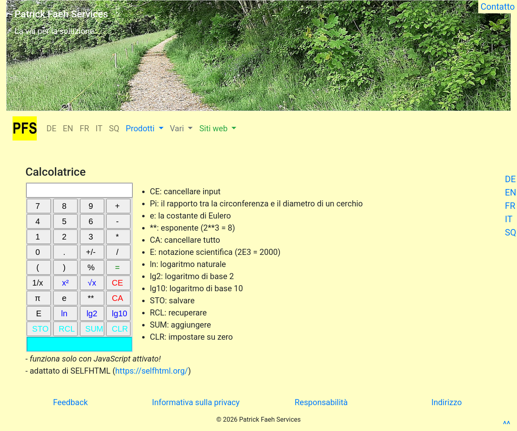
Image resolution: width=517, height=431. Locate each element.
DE (510, 179)
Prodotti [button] (141, 128)
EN (510, 192)
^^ (506, 424)
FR (510, 206)
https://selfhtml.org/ (151, 371)
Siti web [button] (214, 128)
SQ (510, 232)
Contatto (497, 7)
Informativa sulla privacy (196, 402)
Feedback (70, 402)
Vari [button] (178, 128)
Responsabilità (321, 402)
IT (509, 219)
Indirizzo (446, 402)
